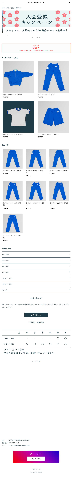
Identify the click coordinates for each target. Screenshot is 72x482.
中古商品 (4, 290)
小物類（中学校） (7, 284)
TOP (3, 8)
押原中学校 (5, 272)
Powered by (36, 472)
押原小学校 (10, 8)
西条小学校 (5, 260)
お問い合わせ (36, 315)
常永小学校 (5, 266)
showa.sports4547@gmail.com (19, 446)
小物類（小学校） (7, 278)
